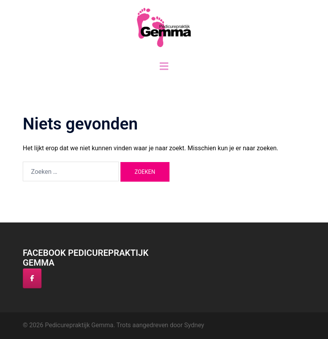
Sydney (194, 325)
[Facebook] (32, 278)
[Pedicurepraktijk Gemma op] (53, 278)
